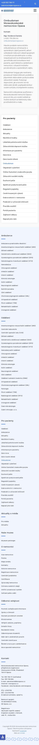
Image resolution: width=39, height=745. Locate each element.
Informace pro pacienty (12, 150)
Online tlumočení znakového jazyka (17, 172)
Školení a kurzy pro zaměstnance (13, 644)
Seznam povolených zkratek (12, 616)
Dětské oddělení (7, 250)
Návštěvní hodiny (10, 138)
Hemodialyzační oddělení (10, 350)
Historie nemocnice (8, 569)
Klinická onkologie (8, 278)
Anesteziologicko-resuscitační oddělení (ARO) (18, 247)
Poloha (3, 558)
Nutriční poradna (7, 289)
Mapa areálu (6, 562)
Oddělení (6, 125)
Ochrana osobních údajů (10, 586)
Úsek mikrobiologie (8, 406)
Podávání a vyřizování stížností (15, 202)
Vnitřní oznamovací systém (11, 590)
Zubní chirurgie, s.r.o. (9, 410)
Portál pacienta (9, 210)
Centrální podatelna (8, 576)
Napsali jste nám (10, 219)
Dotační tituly (6, 626)
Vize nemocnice (7, 555)
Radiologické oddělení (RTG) (12, 396)
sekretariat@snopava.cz (11, 5)
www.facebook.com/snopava (20, 686)
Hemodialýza (6, 265)
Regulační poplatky (11, 189)
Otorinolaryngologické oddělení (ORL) (15, 296)
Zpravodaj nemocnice (9, 583)
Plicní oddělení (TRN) (9, 303)
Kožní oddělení (6, 282)
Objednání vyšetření (11, 168)
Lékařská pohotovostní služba (15, 142)
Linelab (22, 733)
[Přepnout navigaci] (29, 10)
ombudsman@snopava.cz (13, 41)
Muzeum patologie (8, 541)
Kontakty (4, 565)
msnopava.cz (13, 684)
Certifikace (5, 579)
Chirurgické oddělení (9, 268)
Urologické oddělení (8, 310)
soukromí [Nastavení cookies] (23, 731)
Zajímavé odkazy (10, 215)
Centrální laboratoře (9, 329)
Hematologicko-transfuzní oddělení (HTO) (17, 261)
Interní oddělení (7, 275)
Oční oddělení (6, 292)
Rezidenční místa (7, 630)
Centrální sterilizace (9, 640)
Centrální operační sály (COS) (12, 333)
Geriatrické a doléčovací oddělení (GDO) (16, 254)
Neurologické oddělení (9, 285)
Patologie (4, 389)
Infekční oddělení (7, 271)
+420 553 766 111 (7, 2)
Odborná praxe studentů (10, 633)
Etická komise (6, 619)
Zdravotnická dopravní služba (15, 146)
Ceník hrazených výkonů (13, 193)
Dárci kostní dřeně (10, 159)
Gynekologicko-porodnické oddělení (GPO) (17, 258)
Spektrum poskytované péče (14, 185)
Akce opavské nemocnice (10, 647)
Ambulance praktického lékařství (13, 243)
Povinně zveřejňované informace (13, 609)
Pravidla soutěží (9, 206)
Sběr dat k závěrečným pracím (12, 637)
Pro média (5, 521)
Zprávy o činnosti (7, 612)
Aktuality (6, 133)
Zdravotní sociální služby (13, 176)
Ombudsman (8, 163)
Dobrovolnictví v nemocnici (14, 197)
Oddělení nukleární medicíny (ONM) (14, 378)
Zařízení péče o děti (8, 593)
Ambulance (7, 129)
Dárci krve (7, 155)
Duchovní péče (9, 180)
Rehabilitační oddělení (9, 307)
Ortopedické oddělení (9, 300)
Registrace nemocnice (9, 572)
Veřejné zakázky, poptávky (11, 623)
